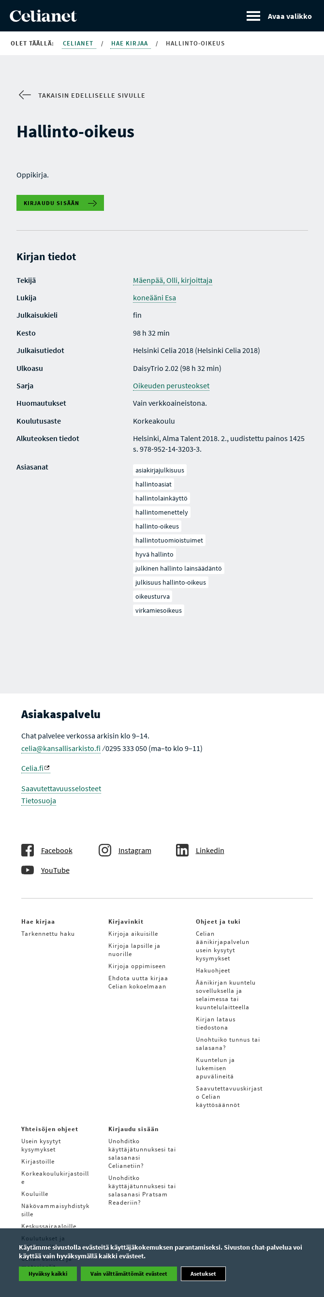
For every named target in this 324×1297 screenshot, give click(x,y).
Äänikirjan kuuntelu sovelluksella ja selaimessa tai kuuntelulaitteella (226, 994)
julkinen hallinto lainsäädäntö (178, 568)
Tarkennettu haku (48, 933)
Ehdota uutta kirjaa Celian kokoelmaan (138, 982)
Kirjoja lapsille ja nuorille (134, 950)
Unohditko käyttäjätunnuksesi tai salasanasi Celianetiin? (142, 1153)
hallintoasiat (153, 484)
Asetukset (203, 1273)
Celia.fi (35, 768)
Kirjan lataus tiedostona (216, 1023)
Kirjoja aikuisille (133, 933)
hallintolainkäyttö (161, 498)
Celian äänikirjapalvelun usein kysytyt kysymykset (223, 945)
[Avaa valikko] (279, 15)
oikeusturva (152, 596)
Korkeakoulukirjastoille (55, 1177)
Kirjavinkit (126, 921)
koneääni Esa (154, 297)
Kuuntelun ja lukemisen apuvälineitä (215, 1068)
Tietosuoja (38, 800)
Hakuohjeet (213, 970)
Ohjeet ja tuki (218, 921)
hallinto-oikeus (157, 526)
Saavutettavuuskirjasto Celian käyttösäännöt (229, 1096)
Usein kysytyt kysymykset (41, 1145)
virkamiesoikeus (158, 610)
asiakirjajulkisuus (159, 470)
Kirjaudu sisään (52, 202)
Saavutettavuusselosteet (61, 788)
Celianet (79, 43)
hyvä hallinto (154, 554)
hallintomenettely (161, 512)
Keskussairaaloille (48, 1226)
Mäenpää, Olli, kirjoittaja (172, 280)
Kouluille (34, 1194)
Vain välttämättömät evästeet (128, 1273)
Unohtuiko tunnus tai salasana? (228, 1043)
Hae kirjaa (130, 43)
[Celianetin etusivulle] (43, 19)
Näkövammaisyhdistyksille (55, 1210)
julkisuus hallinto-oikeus (170, 582)
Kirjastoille (38, 1161)
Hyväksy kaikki (48, 1273)
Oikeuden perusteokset (171, 385)
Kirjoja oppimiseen (137, 966)
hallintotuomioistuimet (169, 540)
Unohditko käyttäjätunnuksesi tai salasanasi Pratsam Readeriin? (142, 1190)
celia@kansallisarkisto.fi (61, 748)
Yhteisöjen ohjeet (49, 1129)
